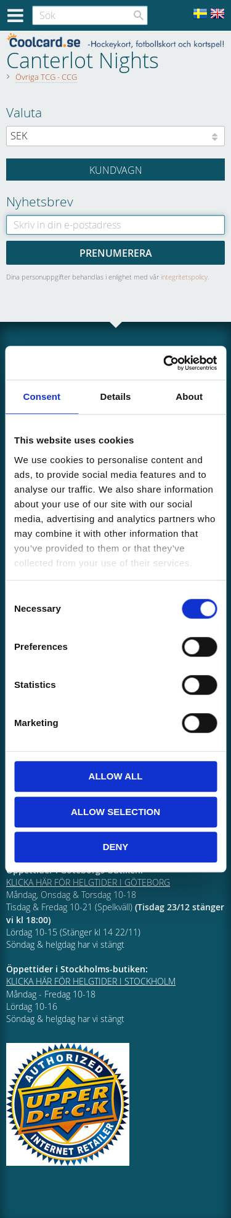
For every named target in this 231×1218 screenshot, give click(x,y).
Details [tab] (115, 396)
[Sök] (138, 15)
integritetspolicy (184, 276)
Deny (116, 846)
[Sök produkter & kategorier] (90, 15)
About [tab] (189, 396)
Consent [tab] (41, 396)
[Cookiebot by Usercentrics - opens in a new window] (164, 363)
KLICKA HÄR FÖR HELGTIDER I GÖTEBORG (88, 882)
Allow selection (115, 811)
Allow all (116, 776)
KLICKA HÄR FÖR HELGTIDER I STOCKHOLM (91, 981)
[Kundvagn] (115, 169)
